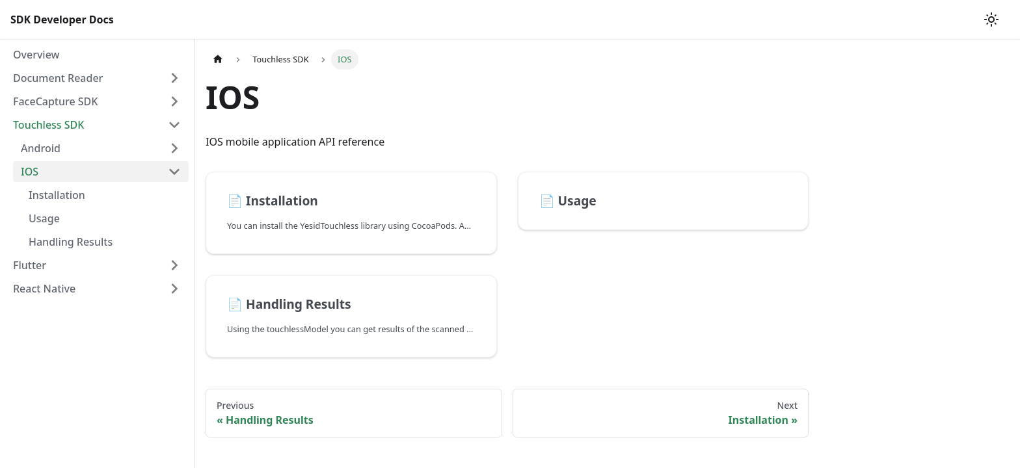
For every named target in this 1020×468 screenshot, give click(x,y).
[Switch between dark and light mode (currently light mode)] (991, 19)
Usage (44, 218)
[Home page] (218, 59)
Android (40, 148)
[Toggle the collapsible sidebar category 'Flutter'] (174, 265)
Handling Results (71, 242)
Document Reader (58, 78)
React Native (44, 288)
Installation (57, 195)
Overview (36, 54)
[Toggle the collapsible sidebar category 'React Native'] (174, 288)
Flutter (29, 265)
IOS (29, 171)
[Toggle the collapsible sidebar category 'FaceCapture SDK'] (174, 101)
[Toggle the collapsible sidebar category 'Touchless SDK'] (174, 124)
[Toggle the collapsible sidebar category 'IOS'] (174, 171)
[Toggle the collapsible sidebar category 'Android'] (174, 148)
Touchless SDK (48, 125)
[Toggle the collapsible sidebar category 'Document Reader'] (174, 78)
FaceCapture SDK (55, 101)
